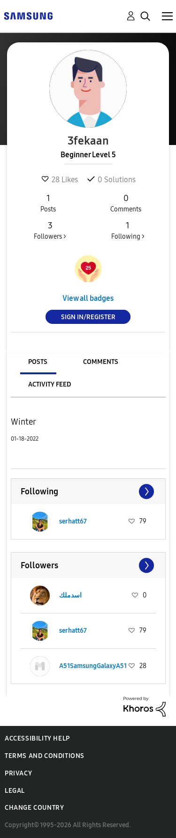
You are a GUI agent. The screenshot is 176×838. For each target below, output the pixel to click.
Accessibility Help (37, 738)
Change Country (34, 808)
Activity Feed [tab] (49, 384)
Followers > (50, 230)
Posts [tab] (37, 362)
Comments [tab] (100, 362)
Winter (23, 422)
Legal (15, 791)
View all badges (88, 298)
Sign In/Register (88, 317)
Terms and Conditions (44, 756)
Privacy (18, 773)
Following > (127, 230)
